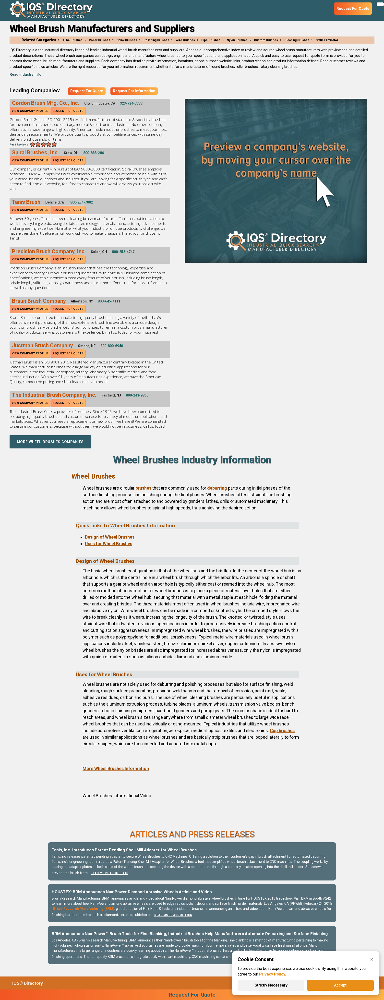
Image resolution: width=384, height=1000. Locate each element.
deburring (217, 488)
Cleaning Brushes (296, 40)
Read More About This (110, 873)
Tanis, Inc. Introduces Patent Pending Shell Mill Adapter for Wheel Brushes (124, 849)
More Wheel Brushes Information (116, 768)
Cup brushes (282, 730)
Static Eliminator (327, 40)
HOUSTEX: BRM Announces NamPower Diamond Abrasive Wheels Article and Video (132, 891)
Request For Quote (86, 91)
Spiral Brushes (127, 40)
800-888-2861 (94, 153)
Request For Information (134, 91)
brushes (143, 488)
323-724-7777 (131, 103)
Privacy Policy (272, 974)
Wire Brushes (185, 40)
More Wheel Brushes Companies (51, 442)
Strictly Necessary (271, 985)
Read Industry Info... (27, 74)
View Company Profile (30, 111)
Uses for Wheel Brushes (108, 543)
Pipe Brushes (210, 40)
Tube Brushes (72, 40)
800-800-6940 (111, 346)
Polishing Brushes (156, 40)
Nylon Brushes (237, 40)
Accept (340, 985)
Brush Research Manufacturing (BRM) (83, 909)
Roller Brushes (99, 40)
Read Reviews (19, 144)
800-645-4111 (109, 301)
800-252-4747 (123, 252)
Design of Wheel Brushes (109, 537)
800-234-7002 (81, 202)
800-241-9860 (137, 395)
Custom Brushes (266, 40)
